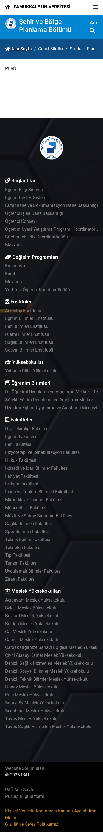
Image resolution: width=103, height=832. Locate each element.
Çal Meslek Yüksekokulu (28, 631)
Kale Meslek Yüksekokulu (29, 695)
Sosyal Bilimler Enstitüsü (29, 350)
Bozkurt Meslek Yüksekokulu (33, 615)
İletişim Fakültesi (21, 484)
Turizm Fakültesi (21, 563)
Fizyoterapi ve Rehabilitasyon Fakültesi (43, 452)
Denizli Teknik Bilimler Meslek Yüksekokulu (46, 679)
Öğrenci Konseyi (21, 221)
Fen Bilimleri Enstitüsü (26, 326)
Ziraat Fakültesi (20, 579)
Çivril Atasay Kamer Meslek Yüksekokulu (44, 655)
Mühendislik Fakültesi (26, 507)
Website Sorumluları (24, 768)
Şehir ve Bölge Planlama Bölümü (45, 26)
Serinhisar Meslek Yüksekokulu (35, 710)
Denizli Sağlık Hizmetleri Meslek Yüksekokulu (49, 663)
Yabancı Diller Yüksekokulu (31, 371)
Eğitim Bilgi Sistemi (24, 189)
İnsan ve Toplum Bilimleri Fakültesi (39, 492)
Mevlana (13, 281)
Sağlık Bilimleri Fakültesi (29, 523)
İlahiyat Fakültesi (21, 476)
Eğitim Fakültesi (20, 436)
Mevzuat (13, 245)
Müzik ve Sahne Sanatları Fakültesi (39, 515)
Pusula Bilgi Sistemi (24, 796)
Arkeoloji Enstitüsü (23, 310)
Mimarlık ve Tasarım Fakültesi (34, 500)
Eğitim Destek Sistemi (26, 197)
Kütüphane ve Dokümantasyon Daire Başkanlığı (51, 205)
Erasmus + (15, 265)
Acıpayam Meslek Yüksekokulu (35, 600)
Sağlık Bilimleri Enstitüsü (29, 342)
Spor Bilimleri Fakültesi (27, 531)
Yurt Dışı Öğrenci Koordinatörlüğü (37, 289)
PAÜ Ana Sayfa (20, 789)
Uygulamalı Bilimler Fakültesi (33, 571)
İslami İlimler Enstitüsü (27, 334)
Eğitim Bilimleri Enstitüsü (29, 318)
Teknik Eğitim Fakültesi (27, 539)
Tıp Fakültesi (17, 555)
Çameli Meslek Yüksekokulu (32, 639)
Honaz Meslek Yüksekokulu (32, 687)
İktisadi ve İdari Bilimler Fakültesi (37, 468)
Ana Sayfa (21, 48)
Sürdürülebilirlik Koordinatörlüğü (36, 237)
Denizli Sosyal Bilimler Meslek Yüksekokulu (47, 671)
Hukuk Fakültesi (20, 460)
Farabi (11, 273)
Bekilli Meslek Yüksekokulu (31, 608)
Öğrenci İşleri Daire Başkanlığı (34, 213)
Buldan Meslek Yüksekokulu (32, 623)
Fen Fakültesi (18, 444)
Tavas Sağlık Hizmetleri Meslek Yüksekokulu (48, 726)
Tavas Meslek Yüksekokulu (31, 718)
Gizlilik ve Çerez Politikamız (31, 824)
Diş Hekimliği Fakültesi (27, 428)
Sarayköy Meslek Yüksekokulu (34, 702)
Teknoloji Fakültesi (23, 547)
